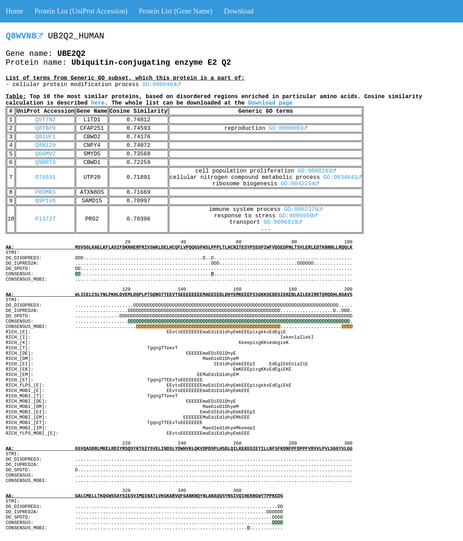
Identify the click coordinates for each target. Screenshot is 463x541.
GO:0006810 (283, 222)
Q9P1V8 (45, 201)
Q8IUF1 (45, 137)
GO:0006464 (161, 84)
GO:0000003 (288, 128)
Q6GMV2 (45, 154)
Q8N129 (45, 145)
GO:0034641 (342, 177)
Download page (270, 103)
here (98, 103)
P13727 (45, 219)
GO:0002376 (303, 209)
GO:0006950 (298, 216)
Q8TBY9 (45, 128)
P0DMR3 (45, 192)
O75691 (45, 177)
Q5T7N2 (45, 120)
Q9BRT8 (45, 162)
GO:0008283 (317, 171)
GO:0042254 (300, 184)
